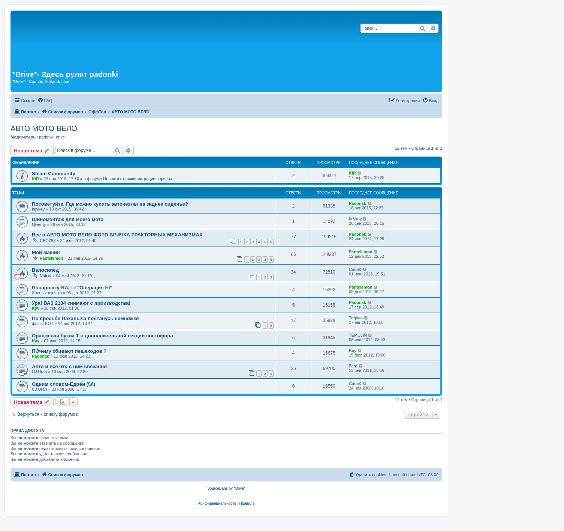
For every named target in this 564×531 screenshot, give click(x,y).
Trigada (356, 318)
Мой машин (46, 252)
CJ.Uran (39, 371)
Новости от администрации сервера (137, 178)
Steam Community (53, 173)
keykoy (38, 209)
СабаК (355, 269)
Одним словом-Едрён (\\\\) (63, 384)
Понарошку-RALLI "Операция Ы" (72, 287)
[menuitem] (44, 100)
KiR (35, 178)
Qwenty (39, 224)
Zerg (353, 366)
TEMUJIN (358, 335)
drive (60, 137)
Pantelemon (51, 258)
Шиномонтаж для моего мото (67, 219)
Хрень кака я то (47, 292)
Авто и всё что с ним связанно (69, 366)
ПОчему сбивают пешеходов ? (69, 351)
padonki (46, 137)
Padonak (357, 203)
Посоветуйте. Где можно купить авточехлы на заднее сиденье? (110, 204)
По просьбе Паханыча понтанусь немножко (85, 318)
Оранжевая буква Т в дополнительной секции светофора (102, 335)
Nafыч (45, 276)
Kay (35, 308)
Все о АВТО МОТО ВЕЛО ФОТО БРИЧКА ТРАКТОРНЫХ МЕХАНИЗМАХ (117, 235)
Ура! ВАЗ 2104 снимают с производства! (81, 303)
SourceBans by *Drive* (226, 488)
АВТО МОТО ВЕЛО (43, 128)
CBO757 (47, 240)
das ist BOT (42, 323)
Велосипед (45, 270)
